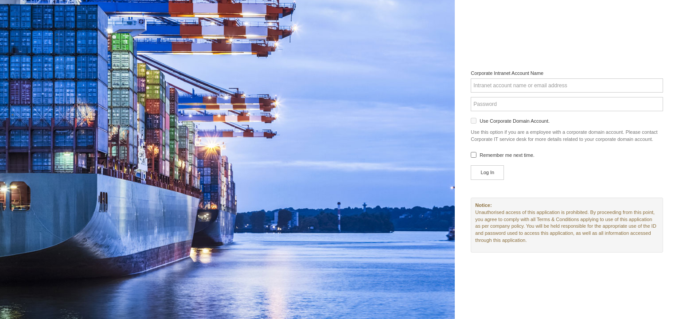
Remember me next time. (507, 155)
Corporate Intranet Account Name (507, 73)
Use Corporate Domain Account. (515, 121)
